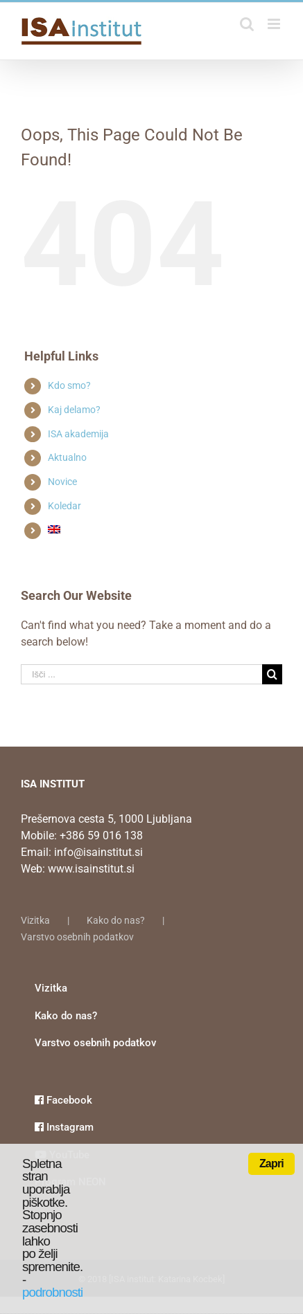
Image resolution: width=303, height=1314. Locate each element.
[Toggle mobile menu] (275, 24)
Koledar (64, 505)
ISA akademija (78, 433)
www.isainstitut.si (91, 868)
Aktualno (67, 457)
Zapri (271, 1163)
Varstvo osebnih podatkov (77, 936)
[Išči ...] (141, 674)
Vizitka (35, 920)
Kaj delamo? (74, 409)
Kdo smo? (69, 385)
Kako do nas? (116, 920)
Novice (62, 481)
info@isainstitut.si (98, 852)
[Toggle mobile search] (247, 24)
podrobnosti (52, 1292)
